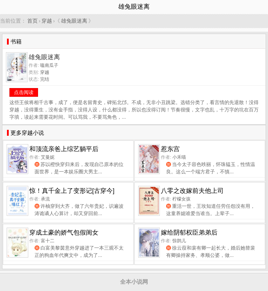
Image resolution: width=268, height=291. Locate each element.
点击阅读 (24, 92)
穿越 (47, 21)
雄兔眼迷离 (74, 21)
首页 (32, 21)
